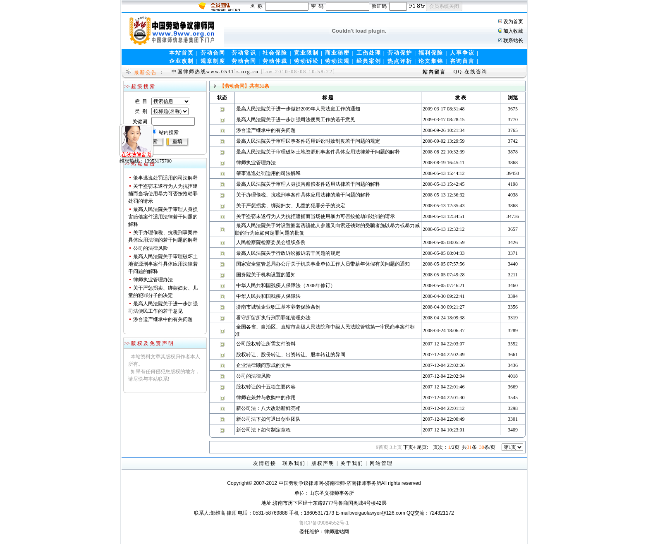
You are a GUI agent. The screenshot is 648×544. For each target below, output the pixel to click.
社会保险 (275, 53)
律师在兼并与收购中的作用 (266, 397)
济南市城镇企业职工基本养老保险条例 (278, 307)
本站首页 (181, 53)
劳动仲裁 (275, 61)
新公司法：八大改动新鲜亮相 (268, 408)
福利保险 (430, 53)
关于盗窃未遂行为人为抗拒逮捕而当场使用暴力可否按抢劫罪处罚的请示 (163, 193)
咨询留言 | (464, 61)
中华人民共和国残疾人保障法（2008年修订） (285, 285)
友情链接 (264, 463)
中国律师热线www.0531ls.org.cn (215, 71)
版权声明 (323, 463)
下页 (409, 447)
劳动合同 (213, 53)
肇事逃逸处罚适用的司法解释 (165, 178)
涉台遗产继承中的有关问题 (163, 319)
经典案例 (368, 61)
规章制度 (213, 61)
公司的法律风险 (150, 248)
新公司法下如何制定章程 (263, 430)
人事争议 (462, 53)
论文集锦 (430, 61)
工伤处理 (368, 53)
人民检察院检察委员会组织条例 (271, 242)
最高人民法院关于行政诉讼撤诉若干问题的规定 (288, 253)
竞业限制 (306, 53)
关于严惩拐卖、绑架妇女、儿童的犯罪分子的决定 (290, 205)
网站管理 (381, 463)
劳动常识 (244, 53)
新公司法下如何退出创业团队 (268, 419)
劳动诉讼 (306, 61)
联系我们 (294, 463)
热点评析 (399, 61)
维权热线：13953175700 (132, 148)
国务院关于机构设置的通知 (266, 275)
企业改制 (181, 61)
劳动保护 (399, 53)
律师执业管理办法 (153, 280)
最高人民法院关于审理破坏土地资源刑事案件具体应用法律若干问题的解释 (163, 264)
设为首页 (513, 21)
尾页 (422, 447)
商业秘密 (337, 53)
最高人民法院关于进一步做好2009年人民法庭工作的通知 (298, 109)
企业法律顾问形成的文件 (263, 365)
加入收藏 (513, 31)
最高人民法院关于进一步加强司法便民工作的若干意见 (295, 119)
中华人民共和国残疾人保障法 (268, 296)
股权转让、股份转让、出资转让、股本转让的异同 (290, 354)
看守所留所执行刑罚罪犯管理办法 (273, 318)
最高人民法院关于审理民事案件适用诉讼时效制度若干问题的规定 (308, 141)
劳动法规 (337, 61)
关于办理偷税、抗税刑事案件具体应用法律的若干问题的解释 (303, 195)
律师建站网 (336, 531)
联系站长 (513, 40)
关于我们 (351, 463)
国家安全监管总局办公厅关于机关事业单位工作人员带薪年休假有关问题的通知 (323, 264)
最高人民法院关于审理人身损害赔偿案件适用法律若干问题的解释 (163, 216)
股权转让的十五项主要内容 (266, 387)
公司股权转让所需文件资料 (266, 344)
